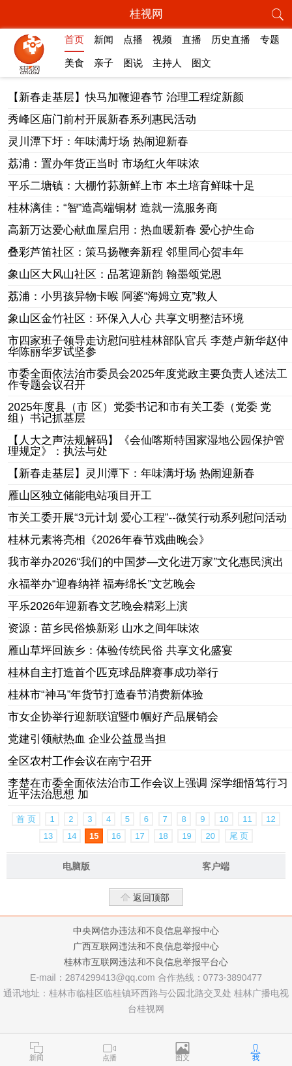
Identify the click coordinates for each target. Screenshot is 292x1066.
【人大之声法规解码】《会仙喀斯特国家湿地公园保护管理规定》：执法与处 (146, 446)
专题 (270, 39)
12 (270, 819)
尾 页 (239, 836)
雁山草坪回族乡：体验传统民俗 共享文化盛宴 (120, 650)
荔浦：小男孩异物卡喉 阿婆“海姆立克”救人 (113, 296)
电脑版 (76, 866)
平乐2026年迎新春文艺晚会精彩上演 (98, 606)
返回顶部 (151, 897)
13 (48, 836)
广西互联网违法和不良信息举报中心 (146, 946)
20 (209, 836)
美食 (74, 62)
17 (139, 836)
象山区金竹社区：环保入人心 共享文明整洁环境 (126, 318)
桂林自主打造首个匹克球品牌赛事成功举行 (113, 672)
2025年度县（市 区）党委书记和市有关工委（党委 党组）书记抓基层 (139, 412)
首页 (74, 39)
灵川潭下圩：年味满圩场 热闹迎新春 (98, 141)
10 (223, 819)
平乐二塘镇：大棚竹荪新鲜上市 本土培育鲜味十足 (131, 186)
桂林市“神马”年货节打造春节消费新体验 (105, 695)
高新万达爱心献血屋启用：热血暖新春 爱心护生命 (131, 230)
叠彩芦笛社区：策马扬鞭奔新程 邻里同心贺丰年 (126, 252)
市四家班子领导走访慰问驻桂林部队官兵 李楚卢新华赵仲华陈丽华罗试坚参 (148, 346)
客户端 (215, 866)
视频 (162, 39)
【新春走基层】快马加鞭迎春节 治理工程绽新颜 (126, 97)
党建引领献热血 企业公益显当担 (87, 739)
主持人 (167, 62)
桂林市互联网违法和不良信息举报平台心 (146, 962)
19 (186, 836)
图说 (133, 62)
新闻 (103, 39)
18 (163, 836)
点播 (133, 39)
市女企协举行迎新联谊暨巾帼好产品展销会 (113, 717)
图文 (201, 62)
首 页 (26, 819)
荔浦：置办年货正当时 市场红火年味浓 (103, 163)
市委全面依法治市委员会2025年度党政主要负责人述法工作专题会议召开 (147, 379)
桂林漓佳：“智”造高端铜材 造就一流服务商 (113, 208)
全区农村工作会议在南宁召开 (80, 761)
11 (247, 819)
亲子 (103, 62)
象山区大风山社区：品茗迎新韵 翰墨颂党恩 (115, 274)
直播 (191, 39)
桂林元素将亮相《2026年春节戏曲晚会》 (109, 540)
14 (71, 836)
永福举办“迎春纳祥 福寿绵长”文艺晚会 (102, 584)
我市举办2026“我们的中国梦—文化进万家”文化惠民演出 (146, 562)
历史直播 (230, 39)
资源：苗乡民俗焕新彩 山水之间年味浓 (103, 628)
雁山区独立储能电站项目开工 (80, 495)
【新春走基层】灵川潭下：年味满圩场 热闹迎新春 (131, 473)
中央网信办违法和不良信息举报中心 (146, 930)
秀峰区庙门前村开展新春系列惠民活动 (102, 119)
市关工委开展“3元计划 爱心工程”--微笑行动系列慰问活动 (147, 518)
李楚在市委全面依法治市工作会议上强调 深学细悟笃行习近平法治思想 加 (148, 788)
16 (116, 836)
